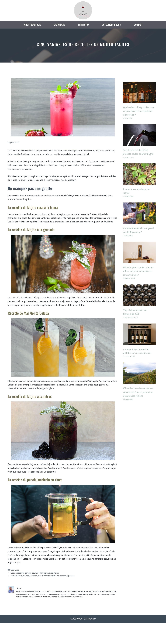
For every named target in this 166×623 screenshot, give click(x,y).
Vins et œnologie (32, 24)
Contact (138, 24)
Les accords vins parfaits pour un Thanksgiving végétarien (35, 573)
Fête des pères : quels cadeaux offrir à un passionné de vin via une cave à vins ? (138, 271)
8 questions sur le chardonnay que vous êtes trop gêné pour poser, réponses (42, 575)
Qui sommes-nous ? (111, 24)
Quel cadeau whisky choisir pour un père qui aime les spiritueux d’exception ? (138, 111)
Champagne (59, 24)
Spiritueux (83, 24)
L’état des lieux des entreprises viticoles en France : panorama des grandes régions (138, 392)
